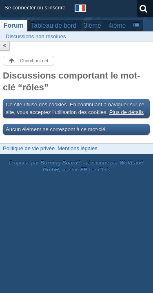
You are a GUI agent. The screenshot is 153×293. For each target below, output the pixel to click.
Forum (14, 25)
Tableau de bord (54, 25)
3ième (92, 25)
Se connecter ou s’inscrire (35, 7)
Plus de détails (126, 112)
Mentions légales (78, 148)
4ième (117, 25)
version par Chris (86, 169)
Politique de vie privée (29, 148)
